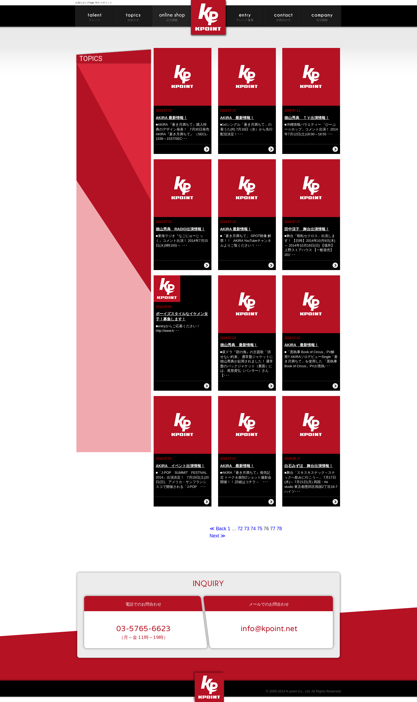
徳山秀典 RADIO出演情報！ (180, 229)
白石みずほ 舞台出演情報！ (308, 466)
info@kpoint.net (269, 628)
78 (279, 528)
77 (272, 528)
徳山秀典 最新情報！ (238, 345)
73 (247, 528)
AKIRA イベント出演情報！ (180, 466)
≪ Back (219, 528)
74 (253, 528)
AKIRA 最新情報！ (171, 118)
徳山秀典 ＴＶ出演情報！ (306, 118)
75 (259, 528)
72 (240, 528)
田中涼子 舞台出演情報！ (306, 229)
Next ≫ (218, 535)
